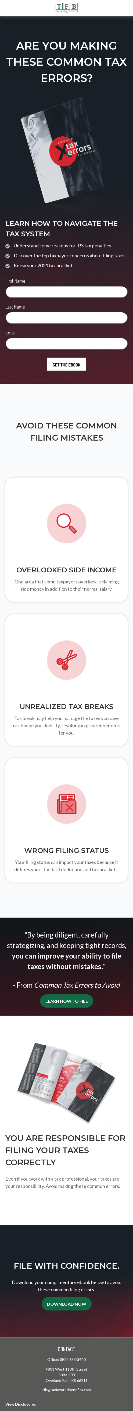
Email (10, 333)
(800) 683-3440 (73, 1359)
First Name (15, 281)
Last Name (15, 307)
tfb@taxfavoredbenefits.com (66, 1389)
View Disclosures (20, 1404)
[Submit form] (67, 364)
